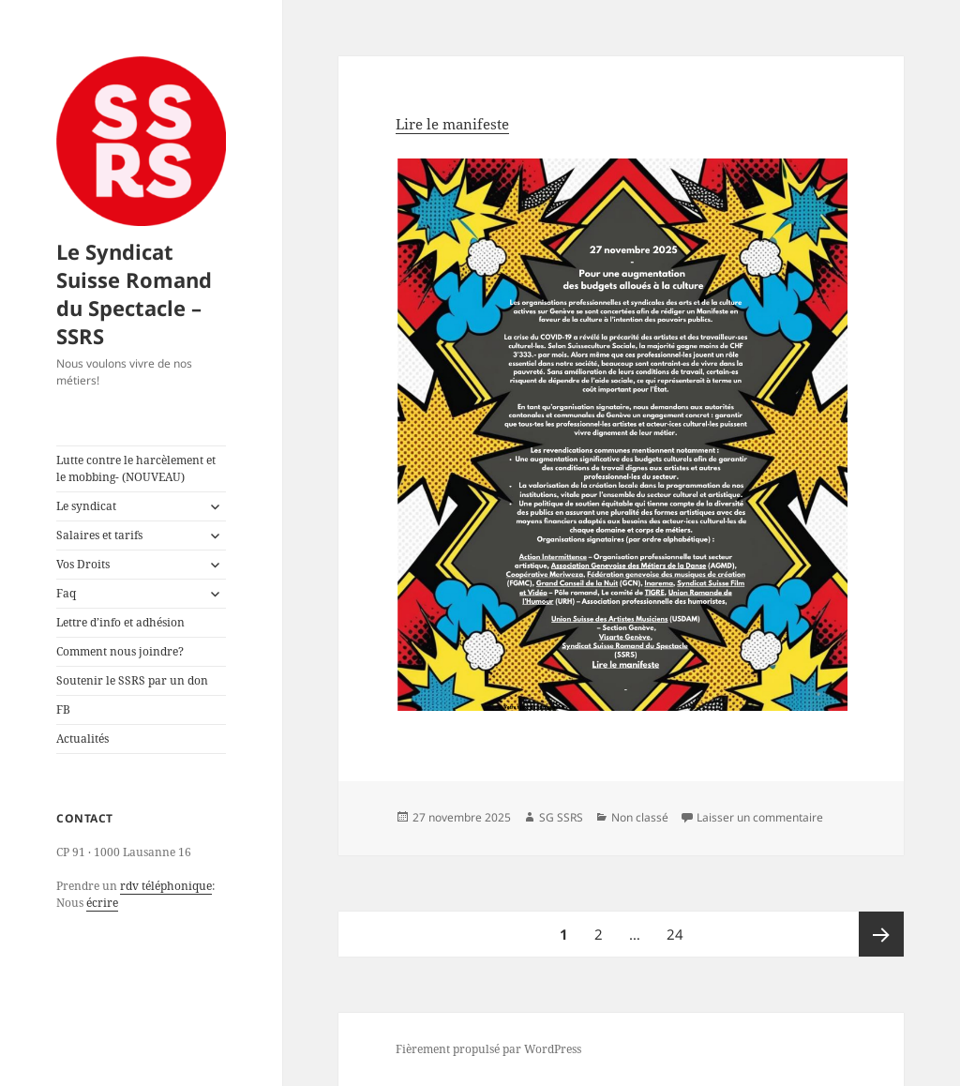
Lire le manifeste (452, 123)
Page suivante (881, 934)
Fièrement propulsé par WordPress (488, 1049)
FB (63, 709)
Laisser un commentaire (760, 817)
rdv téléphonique (166, 886)
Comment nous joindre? (120, 651)
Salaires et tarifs (99, 535)
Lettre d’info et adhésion (120, 622)
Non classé (639, 817)
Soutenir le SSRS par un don (132, 680)
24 (680, 927)
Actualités (82, 739)
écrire (102, 903)
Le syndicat (86, 506)
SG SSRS (561, 817)
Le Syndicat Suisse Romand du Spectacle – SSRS (134, 293)
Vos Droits (83, 564)
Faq (66, 593)
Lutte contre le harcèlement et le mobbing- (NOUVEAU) (136, 468)
